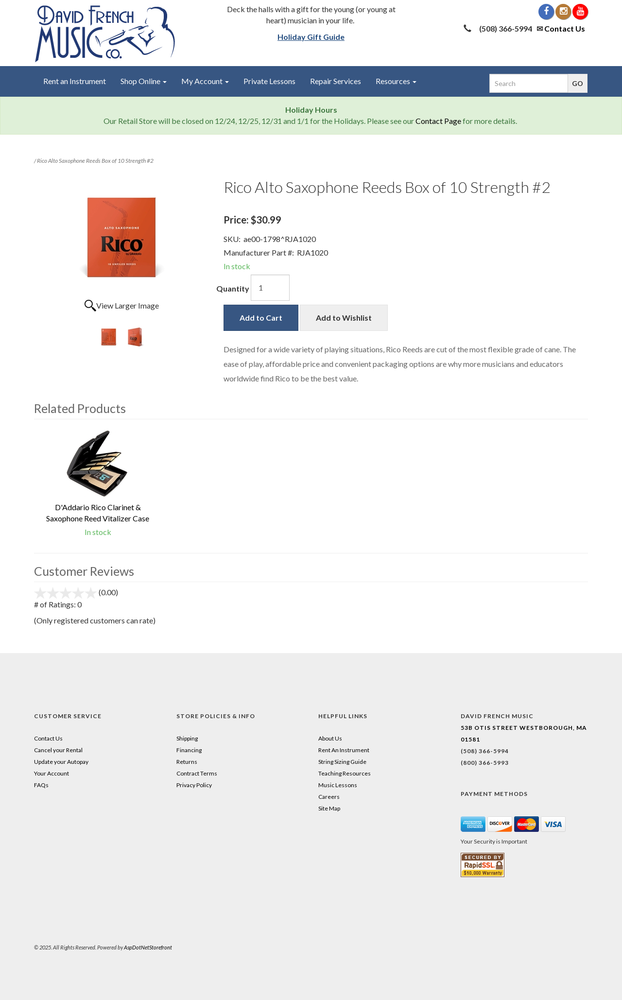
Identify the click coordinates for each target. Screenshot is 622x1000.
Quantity (232, 288)
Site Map (329, 808)
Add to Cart (261, 317)
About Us (330, 738)
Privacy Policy (194, 785)
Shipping (187, 738)
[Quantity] (270, 288)
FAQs (41, 785)
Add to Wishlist (344, 317)
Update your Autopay (61, 761)
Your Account (51, 773)
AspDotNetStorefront (148, 947)
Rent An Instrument (343, 750)
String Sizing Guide (342, 761)
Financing (189, 750)
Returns (186, 761)
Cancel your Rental (58, 750)
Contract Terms (196, 773)
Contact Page (438, 120)
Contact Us (564, 28)
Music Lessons (337, 785)
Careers (329, 796)
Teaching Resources (344, 773)
